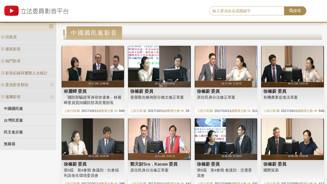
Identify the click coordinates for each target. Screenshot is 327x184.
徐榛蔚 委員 (141, 91)
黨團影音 (11, 97)
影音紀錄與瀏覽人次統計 (24, 73)
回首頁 (9, 37)
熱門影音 (11, 61)
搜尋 (295, 10)
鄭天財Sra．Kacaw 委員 (154, 164)
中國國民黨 (13, 108)
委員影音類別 (14, 85)
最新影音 (11, 49)
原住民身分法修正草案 (216, 97)
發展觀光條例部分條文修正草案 (157, 97)
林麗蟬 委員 (75, 91)
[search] (246, 11)
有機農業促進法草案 (280, 97)
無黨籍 (9, 144)
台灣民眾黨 (13, 120)
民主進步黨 (13, 132)
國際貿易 (271, 170)
